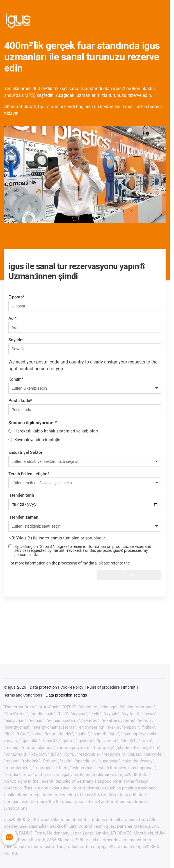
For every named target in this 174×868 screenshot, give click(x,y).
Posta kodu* (20, 400)
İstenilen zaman (23, 518)
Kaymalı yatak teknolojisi (37, 439)
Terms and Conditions (23, 696)
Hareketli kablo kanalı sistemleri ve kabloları (56, 431)
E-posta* (16, 297)
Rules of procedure (103, 688)
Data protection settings (66, 696)
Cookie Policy (71, 688)
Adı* (12, 318)
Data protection (43, 688)
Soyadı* (15, 339)
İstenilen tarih (21, 495)
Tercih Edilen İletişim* (28, 473)
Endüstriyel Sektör (25, 452)
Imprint (129, 688)
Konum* (16, 379)
